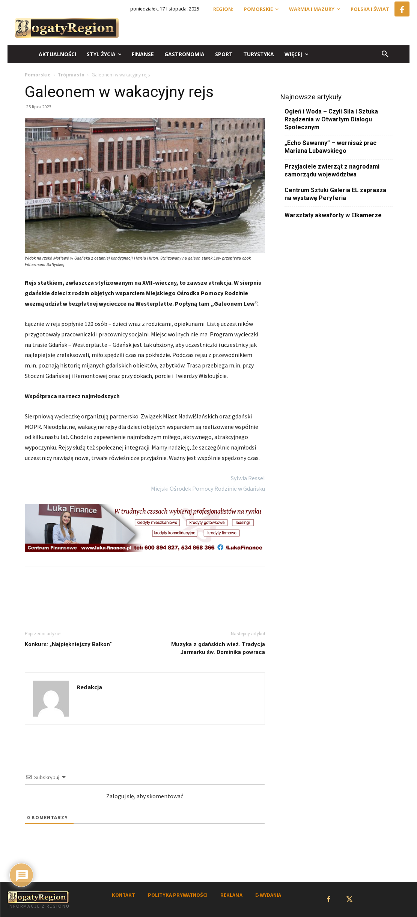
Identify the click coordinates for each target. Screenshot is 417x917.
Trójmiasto (71, 75)
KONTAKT (123, 895)
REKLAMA (231, 895)
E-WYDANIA (268, 895)
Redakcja (89, 687)
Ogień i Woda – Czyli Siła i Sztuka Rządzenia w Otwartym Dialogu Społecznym (331, 119)
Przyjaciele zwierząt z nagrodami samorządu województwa (332, 170)
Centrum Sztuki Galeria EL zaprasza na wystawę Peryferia (335, 194)
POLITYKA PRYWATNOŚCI (178, 895)
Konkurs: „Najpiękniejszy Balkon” (68, 644)
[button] (385, 54)
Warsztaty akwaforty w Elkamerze (333, 215)
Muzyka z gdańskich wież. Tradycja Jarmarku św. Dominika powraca (218, 648)
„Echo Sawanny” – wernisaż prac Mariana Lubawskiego (330, 146)
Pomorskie (38, 75)
